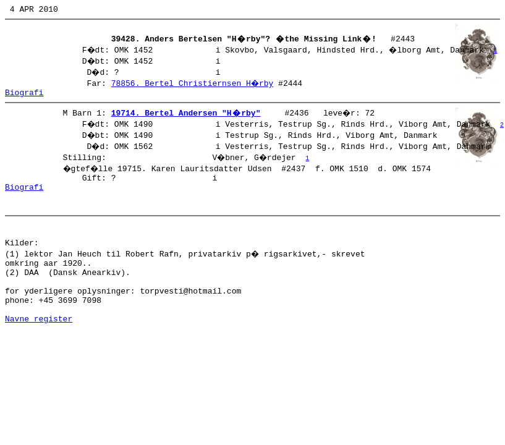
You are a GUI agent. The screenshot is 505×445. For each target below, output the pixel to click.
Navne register (38, 349)
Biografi (24, 97)
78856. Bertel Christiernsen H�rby (193, 86)
